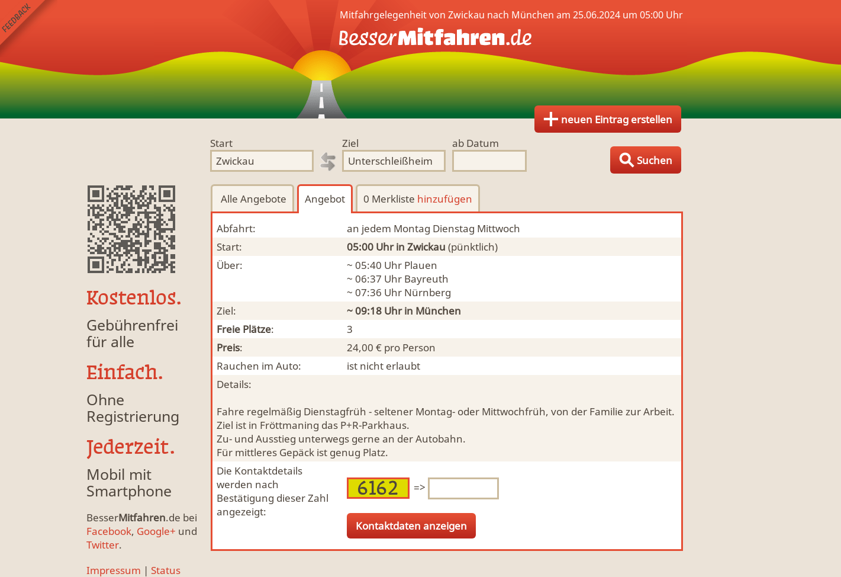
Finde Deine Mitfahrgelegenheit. (420, 59)
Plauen (420, 265)
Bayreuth (426, 279)
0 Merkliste (417, 199)
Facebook (108, 531)
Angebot (325, 199)
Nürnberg (427, 292)
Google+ (156, 531)
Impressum (113, 570)
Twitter (102, 545)
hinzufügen (444, 199)
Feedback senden (28, 28)
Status (166, 570)
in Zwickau (421, 247)
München (438, 311)
